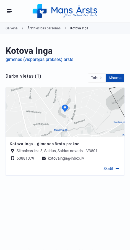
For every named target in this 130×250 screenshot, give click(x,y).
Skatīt (108, 168)
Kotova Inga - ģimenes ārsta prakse (45, 144)
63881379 (22, 158)
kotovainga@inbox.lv (62, 158)
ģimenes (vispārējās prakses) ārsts (39, 59)
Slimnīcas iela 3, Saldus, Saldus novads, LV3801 (57, 151)
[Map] (65, 112)
